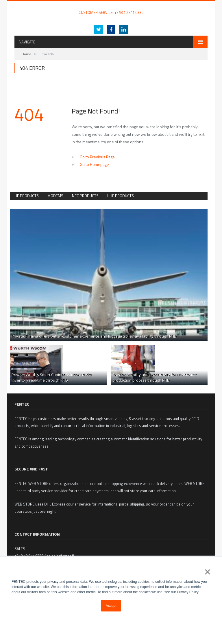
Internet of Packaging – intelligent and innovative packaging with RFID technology (111, 18)
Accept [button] (111, 606)
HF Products (26, 196)
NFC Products (85, 196)
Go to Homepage (94, 164)
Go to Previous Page (97, 157)
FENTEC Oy (23, 7)
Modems (55, 196)
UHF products (120, 196)
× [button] (207, 571)
